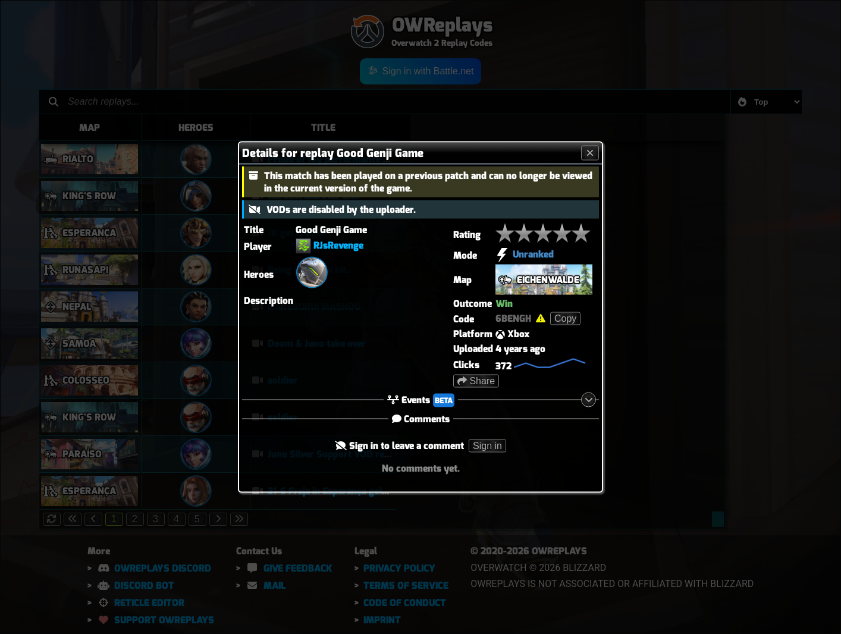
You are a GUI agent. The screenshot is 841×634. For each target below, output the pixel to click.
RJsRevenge (338, 245)
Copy (565, 318)
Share (476, 381)
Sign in (487, 446)
